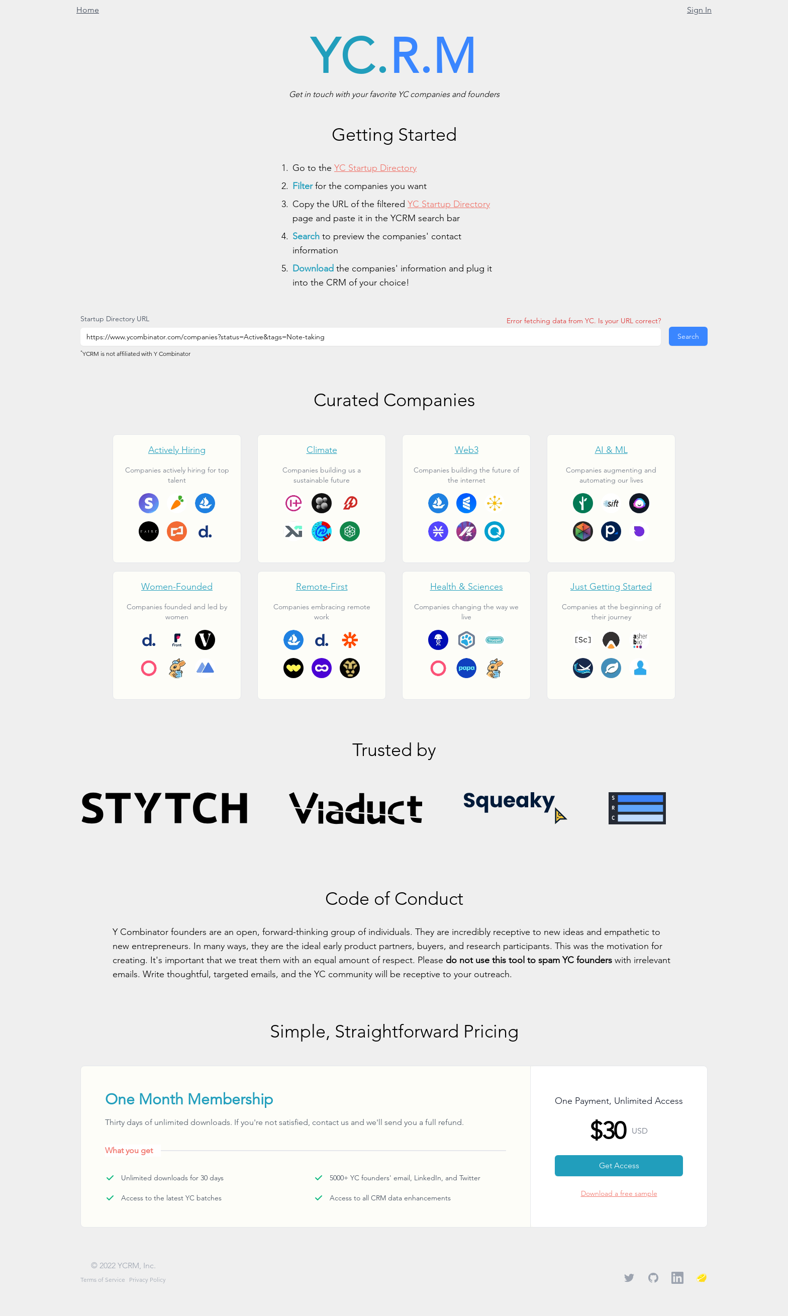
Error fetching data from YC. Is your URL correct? (584, 320)
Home (87, 10)
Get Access (619, 1165)
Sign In (699, 10)
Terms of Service (102, 1279)
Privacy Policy (147, 1279)
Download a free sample (619, 1193)
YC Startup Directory (375, 167)
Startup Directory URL (114, 318)
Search (688, 336)
